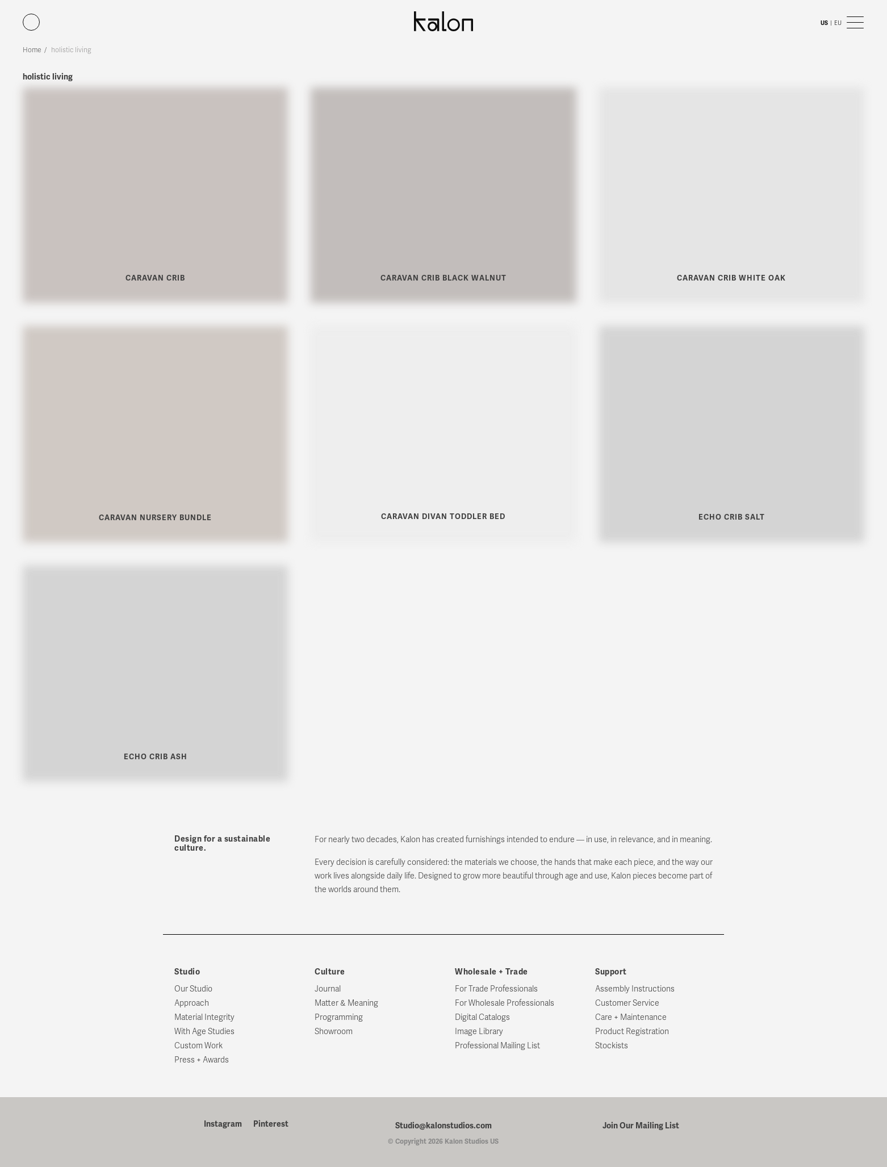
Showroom (334, 1031)
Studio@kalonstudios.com (443, 1125)
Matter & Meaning (346, 1003)
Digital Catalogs (482, 1017)
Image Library (479, 1031)
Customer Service (627, 1003)
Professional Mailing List (497, 1045)
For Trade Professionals (496, 989)
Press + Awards (201, 1060)
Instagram (223, 1124)
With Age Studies (204, 1031)
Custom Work (198, 1045)
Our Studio (193, 989)
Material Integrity (204, 1017)
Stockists (611, 1045)
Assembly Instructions (635, 989)
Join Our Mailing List (641, 1125)
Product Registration (632, 1031)
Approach (191, 1003)
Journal (328, 989)
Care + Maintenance (631, 1017)
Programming (339, 1017)
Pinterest (270, 1124)
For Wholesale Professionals (504, 1003)
